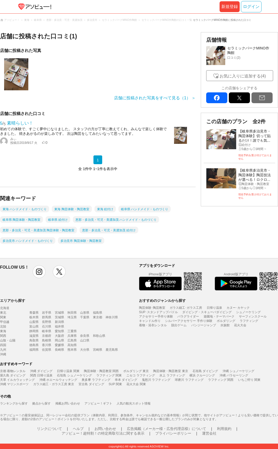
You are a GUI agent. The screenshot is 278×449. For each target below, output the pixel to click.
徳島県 (34, 345)
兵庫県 (72, 336)
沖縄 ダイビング (41, 371)
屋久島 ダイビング (12, 375)
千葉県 (84, 317)
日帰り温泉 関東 (68, 371)
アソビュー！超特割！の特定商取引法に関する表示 (103, 433)
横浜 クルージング (202, 375)
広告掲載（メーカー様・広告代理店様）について (166, 429)
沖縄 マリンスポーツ (14, 384)
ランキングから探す (14, 403)
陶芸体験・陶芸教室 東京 (170, 371)
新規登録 (229, 6)
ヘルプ (78, 429)
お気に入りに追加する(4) (243, 76)
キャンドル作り (150, 321)
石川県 (46, 326)
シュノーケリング (248, 312)
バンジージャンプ (203, 325)
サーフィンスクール (253, 316)
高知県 (72, 345)
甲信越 (4, 322)
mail (262, 97)
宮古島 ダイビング (91, 384)
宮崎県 (97, 349)
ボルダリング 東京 (136, 371)
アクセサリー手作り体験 (156, 316)
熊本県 (72, 349)
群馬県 (46, 317)
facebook (216, 97)
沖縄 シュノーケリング (238, 371)
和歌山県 (99, 336)
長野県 (46, 322)
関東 (3, 317)
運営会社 (209, 433)
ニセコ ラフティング (140, 375)
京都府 (46, 336)
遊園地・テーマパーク (219, 316)
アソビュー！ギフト (98, 403)
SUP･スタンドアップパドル (158, 312)
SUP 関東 (115, 384)
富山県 (34, 326)
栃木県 (34, 317)
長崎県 (59, 349)
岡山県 (59, 340)
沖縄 (3, 354)
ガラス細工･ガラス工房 (186, 308)
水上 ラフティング (172, 375)
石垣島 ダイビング (205, 371)
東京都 (97, 317)
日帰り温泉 (214, 308)
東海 (3, 331)
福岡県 (34, 349)
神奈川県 (112, 317)
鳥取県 (34, 340)
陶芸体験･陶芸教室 (152, 308)
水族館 (225, 325)
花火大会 (240, 325)
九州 (3, 349)
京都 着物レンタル (12, 371)
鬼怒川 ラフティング (156, 380)
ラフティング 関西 (220, 380)
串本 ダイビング (126, 380)
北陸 (3, 326)
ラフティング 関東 (109, 375)
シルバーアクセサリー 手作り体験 (188, 321)
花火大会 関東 (136, 384)
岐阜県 (46, 331)
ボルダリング (226, 321)
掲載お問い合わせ (67, 403)
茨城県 (59, 317)
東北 (3, 312)
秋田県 (72, 312)
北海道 (4, 308)
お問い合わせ (105, 429)
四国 (3, 345)
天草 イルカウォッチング (17, 380)
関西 (3, 336)
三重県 (72, 331)
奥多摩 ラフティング (96, 380)
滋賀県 (34, 336)
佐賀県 (46, 349)
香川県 (46, 345)
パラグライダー (188, 316)
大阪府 (59, 336)
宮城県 (59, 312)
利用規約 (224, 429)
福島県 (97, 312)
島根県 (46, 340)
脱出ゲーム (179, 325)
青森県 (34, 312)
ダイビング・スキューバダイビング (207, 312)
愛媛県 (59, 345)
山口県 (84, 340)
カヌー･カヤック (238, 308)
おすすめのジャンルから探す (162, 300)
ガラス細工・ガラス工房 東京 (53, 384)
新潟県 (59, 322)
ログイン (251, 6)
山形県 (84, 312)
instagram (39, 271)
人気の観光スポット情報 (134, 403)
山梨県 (34, 322)
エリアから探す (12, 300)
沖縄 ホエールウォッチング (58, 380)
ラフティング (249, 321)
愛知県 (59, 331)
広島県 (72, 340)
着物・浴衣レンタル (153, 325)
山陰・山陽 (7, 340)
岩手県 (46, 312)
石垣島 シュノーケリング (74, 375)
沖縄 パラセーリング (234, 375)
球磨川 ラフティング (189, 380)
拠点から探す (41, 403)
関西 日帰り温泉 (41, 375)
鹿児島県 (112, 349)
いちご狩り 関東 (249, 380)
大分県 (84, 349)
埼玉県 (72, 317)
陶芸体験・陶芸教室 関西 (101, 371)
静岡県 (34, 331)
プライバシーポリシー (173, 433)
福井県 (59, 326)
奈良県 (84, 336)
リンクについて (49, 429)
